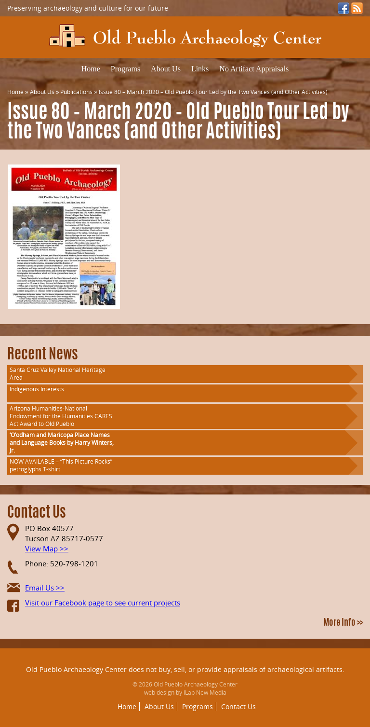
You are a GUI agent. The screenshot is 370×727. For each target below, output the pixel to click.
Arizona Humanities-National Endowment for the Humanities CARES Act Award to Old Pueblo (61, 416)
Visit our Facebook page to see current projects (102, 602)
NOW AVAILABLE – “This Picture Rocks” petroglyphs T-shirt (61, 465)
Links (200, 69)
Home (90, 69)
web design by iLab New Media (185, 692)
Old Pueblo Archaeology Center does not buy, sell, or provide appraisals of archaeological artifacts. (185, 669)
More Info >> (343, 623)
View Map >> (46, 548)
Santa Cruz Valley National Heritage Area (58, 374)
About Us (166, 69)
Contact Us (238, 706)
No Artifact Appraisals (254, 69)
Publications (76, 92)
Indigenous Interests (37, 389)
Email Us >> (45, 587)
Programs (125, 69)
